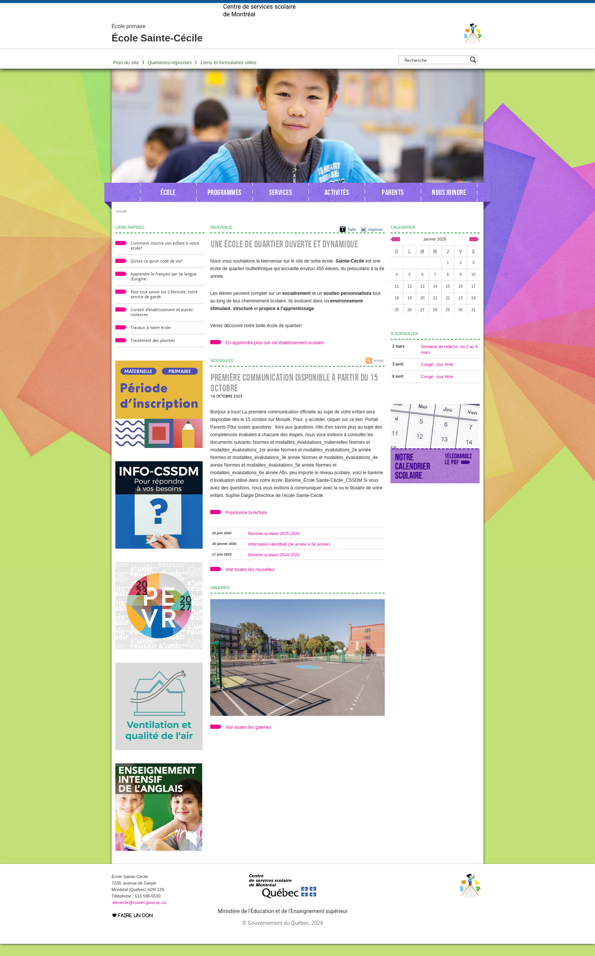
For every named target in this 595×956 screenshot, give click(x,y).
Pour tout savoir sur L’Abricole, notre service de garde (164, 307)
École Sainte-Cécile (157, 45)
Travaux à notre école (151, 339)
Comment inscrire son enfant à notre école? (165, 258)
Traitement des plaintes (153, 352)
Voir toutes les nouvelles (249, 581)
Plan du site (126, 75)
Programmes (224, 204)
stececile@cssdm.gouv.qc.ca (139, 914)
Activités (336, 204)
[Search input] (436, 72)
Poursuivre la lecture (246, 524)
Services (280, 204)
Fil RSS (379, 373)
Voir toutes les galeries (248, 739)
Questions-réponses (170, 75)
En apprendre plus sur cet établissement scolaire (274, 355)
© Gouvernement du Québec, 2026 (282, 935)
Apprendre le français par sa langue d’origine (164, 289)
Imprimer (375, 242)
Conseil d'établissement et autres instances (162, 324)
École (168, 204)
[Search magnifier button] (473, 72)
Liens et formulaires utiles (228, 75)
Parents (393, 204)
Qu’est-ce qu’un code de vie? (157, 273)
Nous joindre (449, 204)
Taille (352, 242)
